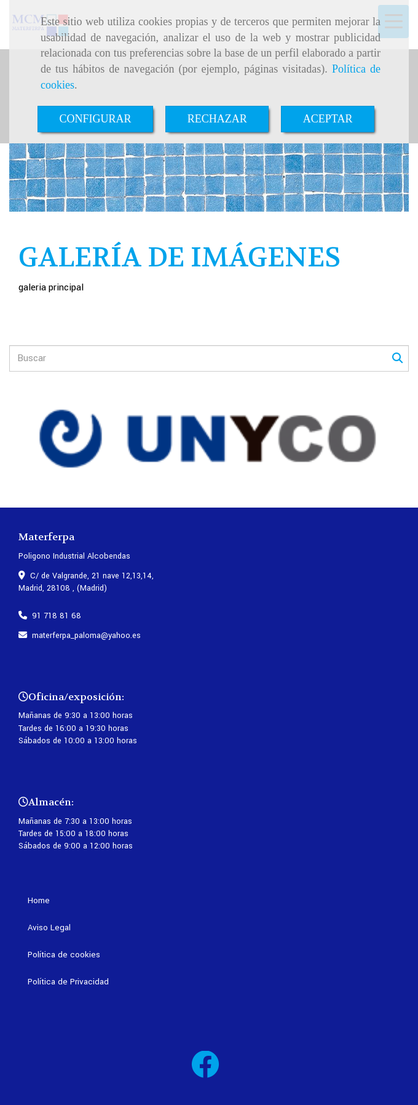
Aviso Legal (49, 927)
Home (39, 900)
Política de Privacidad (68, 981)
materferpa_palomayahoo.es (86, 635)
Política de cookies (64, 954)
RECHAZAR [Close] (217, 119)
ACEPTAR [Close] (328, 119)
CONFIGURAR (96, 119)
